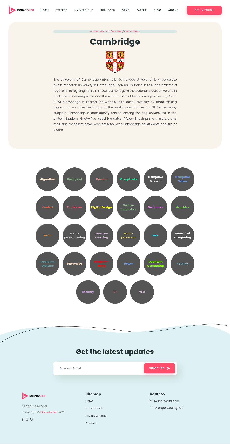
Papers (141, 10)
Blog (157, 10)
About (173, 10)
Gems (126, 10)
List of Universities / (112, 31)
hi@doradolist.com (164, 401)
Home (45, 10)
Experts (62, 10)
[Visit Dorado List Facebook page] (22, 420)
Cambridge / (132, 31)
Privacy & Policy (96, 416)
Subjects (107, 10)
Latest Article (94, 408)
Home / (95, 31)
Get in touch (204, 10)
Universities (84, 10)
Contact (91, 423)
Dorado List (49, 412)
